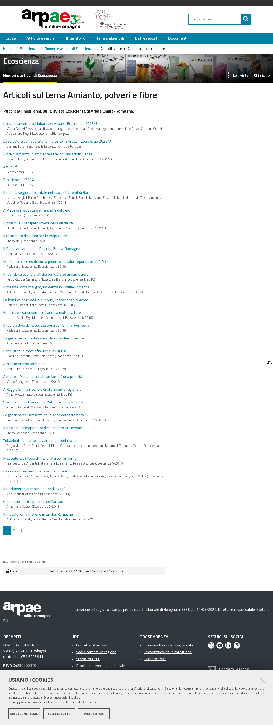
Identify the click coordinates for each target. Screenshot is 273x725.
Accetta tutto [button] (59, 714)
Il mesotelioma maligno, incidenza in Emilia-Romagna (46, 287)
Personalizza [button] (94, 714)
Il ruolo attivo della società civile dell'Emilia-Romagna (46, 325)
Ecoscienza (29, 48)
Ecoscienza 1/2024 (18, 180)
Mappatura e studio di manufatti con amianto (40, 458)
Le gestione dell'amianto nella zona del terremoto (43, 415)
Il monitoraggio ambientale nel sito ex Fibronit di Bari (46, 192)
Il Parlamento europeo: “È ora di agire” (34, 489)
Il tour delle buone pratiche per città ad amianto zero (46, 274)
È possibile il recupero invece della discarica (38, 223)
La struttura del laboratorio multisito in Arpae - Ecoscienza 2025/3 (57, 141)
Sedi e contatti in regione (96, 652)
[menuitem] (10, 38)
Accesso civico (155, 659)
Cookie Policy (91, 702)
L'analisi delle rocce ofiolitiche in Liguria (34, 351)
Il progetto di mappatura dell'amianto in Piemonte (43, 428)
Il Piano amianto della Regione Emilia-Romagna (41, 248)
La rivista (240, 75)
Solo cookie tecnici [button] (24, 714)
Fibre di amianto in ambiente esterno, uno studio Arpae (47, 154)
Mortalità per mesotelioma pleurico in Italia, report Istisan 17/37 (56, 261)
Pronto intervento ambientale (100, 665)
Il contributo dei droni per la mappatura (35, 236)
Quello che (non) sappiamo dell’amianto (35, 501)
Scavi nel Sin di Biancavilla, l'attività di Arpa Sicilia (43, 402)
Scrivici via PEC (88, 659)
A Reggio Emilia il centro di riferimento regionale (42, 389)
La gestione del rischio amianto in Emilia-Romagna (44, 338)
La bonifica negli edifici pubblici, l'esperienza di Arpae (46, 300)
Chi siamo (262, 75)
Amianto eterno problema (24, 364)
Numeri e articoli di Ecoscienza (69, 48)
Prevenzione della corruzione (168, 652)
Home (8, 48)
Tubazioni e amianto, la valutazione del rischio (40, 440)
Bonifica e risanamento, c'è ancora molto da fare (42, 312)
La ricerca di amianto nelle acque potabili (36, 471)
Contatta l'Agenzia (91, 645)
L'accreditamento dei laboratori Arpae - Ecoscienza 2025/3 (50, 123)
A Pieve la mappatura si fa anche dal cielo (36, 210)
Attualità (10, 167)
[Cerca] (255, 19)
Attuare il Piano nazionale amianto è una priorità (42, 376)
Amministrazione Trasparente (168, 645)
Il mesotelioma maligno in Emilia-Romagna (38, 514)
